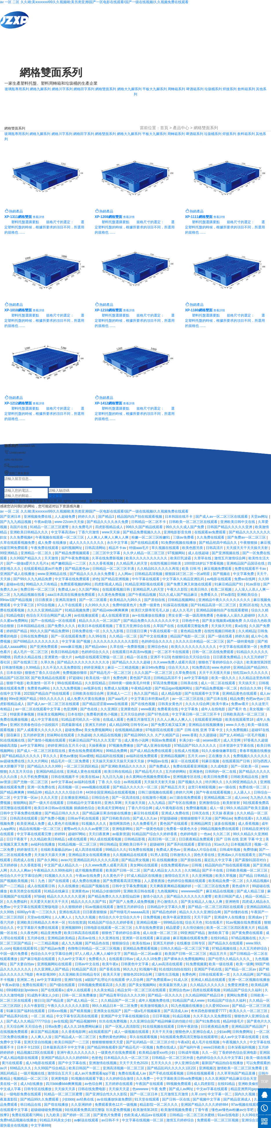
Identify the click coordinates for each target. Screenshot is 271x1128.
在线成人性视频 (186, 751)
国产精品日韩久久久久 (62, 813)
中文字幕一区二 (220, 1094)
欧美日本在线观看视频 (95, 626)
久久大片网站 (38, 761)
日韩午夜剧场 (188, 1027)
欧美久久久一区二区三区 (248, 1011)
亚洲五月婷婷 (96, 725)
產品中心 (181, 127)
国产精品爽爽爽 (12, 792)
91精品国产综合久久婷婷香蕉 (155, 834)
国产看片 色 (238, 709)
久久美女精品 (104, 990)
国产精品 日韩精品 (254, 876)
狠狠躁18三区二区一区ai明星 (188, 574)
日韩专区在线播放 (38, 1089)
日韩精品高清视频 (149, 574)
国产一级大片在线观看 (47, 803)
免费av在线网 (245, 579)
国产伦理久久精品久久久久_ (230, 959)
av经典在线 (85, 1099)
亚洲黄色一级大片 (58, 657)
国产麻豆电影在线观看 (38, 959)
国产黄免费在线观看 (248, 933)
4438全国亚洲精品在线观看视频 (111, 792)
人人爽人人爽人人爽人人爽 (108, 537)
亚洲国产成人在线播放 (18, 574)
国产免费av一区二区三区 (247, 537)
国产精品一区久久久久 (165, 995)
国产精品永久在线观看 (226, 943)
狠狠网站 (20, 803)
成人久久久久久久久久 (87, 543)
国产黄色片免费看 (107, 1115)
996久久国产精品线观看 (145, 527)
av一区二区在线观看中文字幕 (38, 709)
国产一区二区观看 (93, 600)
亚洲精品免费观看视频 (140, 948)
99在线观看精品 (70, 683)
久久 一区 (209, 1053)
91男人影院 (159, 855)
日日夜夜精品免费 (215, 1027)
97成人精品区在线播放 (145, 876)
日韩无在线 (201, 813)
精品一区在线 (137, 657)
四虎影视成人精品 (108, 584)
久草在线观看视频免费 (18, 543)
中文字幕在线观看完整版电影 (36, 907)
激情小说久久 (153, 896)
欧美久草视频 (226, 876)
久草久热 (48, 662)
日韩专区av (139, 725)
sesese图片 (211, 740)
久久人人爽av (21, 870)
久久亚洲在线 (109, 938)
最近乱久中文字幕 (218, 860)
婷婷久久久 (87, 517)
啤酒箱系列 (195, 89)
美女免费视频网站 (98, 730)
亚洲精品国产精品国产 (249, 1027)
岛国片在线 (19, 527)
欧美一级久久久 (224, 678)
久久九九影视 (113, 631)
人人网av (125, 574)
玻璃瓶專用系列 (17, 89)
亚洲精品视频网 (173, 756)
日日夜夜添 (44, 600)
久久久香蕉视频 (101, 563)
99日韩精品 (108, 844)
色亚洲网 (70, 709)
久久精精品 (247, 631)
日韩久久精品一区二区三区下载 (185, 948)
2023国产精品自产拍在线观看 (47, 693)
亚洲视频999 (71, 928)
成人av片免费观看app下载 (95, 1073)
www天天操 (111, 532)
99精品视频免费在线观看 (220, 829)
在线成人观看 (113, 720)
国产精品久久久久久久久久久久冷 (83, 662)
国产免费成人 (160, 766)
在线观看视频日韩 (116, 589)
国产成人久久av (145, 818)
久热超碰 (84, 735)
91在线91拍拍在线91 (175, 969)
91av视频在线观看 (99, 907)
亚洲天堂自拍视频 (38, 1042)
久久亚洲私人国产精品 (52, 969)
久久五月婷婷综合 (253, 948)
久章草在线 (203, 558)
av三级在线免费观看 (185, 798)
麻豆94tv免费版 (154, 667)
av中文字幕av (61, 782)
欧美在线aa (90, 777)
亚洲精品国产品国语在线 (245, 563)
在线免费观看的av (175, 865)
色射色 (96, 1058)
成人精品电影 (172, 693)
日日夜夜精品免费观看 (196, 839)
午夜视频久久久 (235, 1042)
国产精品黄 (55, 1000)
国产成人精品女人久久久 (162, 870)
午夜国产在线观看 (150, 1084)
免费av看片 (240, 704)
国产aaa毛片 (118, 699)
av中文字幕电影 (196, 678)
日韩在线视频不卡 (65, 777)
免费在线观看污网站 (28, 1115)
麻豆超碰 (163, 938)
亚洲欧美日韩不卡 (133, 844)
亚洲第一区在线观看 (138, 938)
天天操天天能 (135, 803)
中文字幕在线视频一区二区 (143, 1120)
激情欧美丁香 (219, 933)
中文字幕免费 (244, 574)
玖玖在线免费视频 (113, 1021)
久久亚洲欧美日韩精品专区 (79, 974)
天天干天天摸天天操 (215, 673)
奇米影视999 (46, 974)
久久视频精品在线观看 (130, 855)
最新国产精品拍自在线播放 (223, 1063)
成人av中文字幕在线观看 (240, 1037)
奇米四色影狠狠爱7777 (209, 1011)
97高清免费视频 (166, 683)
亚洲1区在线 (249, 605)
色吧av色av (255, 699)
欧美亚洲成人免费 (31, 824)
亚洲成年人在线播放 (230, 917)
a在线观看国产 (100, 1032)
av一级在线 (228, 787)
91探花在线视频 (176, 605)
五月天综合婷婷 (133, 714)
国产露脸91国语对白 (251, 860)
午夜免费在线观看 (45, 548)
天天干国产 (203, 917)
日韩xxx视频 (58, 1011)
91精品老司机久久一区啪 (81, 720)
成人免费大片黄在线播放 (86, 699)
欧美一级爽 (244, 964)
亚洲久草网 (113, 803)
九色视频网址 (168, 891)
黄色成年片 (241, 886)
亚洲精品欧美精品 (61, 938)
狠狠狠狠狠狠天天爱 (108, 1042)
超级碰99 (157, 844)
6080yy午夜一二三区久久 (37, 912)
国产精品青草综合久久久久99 (122, 995)
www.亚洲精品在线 (53, 574)
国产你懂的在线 (236, 912)
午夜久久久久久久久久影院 (68, 1006)
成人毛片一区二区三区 (31, 652)
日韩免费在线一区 (86, 631)
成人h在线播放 (32, 1084)
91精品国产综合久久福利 (243, 990)
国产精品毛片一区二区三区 (111, 673)
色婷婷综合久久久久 (157, 641)
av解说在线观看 (87, 1120)
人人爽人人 (63, 917)
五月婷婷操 (9, 865)
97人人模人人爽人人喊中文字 (98, 954)
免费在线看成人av (132, 1073)
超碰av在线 (15, 584)
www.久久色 (236, 725)
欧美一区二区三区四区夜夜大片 (231, 928)
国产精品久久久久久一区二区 (136, 787)
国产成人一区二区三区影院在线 (41, 751)
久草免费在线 (186, 673)
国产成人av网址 (181, 1089)
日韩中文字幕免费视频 (130, 886)
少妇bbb (68, 1099)
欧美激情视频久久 (154, 1006)
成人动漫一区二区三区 (160, 933)
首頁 (164, 127)
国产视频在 (222, 574)
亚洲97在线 (73, 980)
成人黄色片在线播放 (63, 824)
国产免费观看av (159, 980)
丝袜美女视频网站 (51, 714)
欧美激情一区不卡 (41, 683)
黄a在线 (241, 626)
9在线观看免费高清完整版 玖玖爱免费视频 (98, 1110)
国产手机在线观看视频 (166, 1073)
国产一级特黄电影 (241, 641)
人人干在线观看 (70, 605)
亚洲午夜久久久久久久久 (76, 1053)
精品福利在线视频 (110, 756)
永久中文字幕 (118, 543)
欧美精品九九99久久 (126, 600)
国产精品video (96, 647)
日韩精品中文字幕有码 (84, 803)
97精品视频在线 (244, 938)
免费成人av (67, 589)
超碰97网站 (77, 834)
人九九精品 (157, 803)
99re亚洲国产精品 (23, 699)
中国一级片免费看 (14, 954)
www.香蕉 (189, 735)
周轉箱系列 (176, 89)
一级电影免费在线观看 (24, 1094)
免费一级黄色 (150, 605)
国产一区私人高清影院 (123, 1027)
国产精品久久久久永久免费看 (92, 574)
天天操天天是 (119, 1089)
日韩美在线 (189, 683)
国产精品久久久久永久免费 (108, 522)
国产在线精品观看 (145, 543)
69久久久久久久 (52, 699)
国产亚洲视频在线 (226, 553)
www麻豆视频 (72, 647)
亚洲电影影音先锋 (178, 532)
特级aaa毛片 (139, 548)
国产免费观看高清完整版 (122, 881)
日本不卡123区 (29, 1047)
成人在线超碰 (199, 553)
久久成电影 (219, 766)
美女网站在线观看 (144, 865)
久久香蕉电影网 (74, 1032)
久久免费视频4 (22, 537)
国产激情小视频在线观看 (47, 740)
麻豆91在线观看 (146, 813)
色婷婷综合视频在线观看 (186, 881)
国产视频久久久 (190, 782)
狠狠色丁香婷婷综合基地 (121, 933)
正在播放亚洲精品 (75, 798)
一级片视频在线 (32, 1073)
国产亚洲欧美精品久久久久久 (124, 766)
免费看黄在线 (168, 709)
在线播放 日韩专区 (191, 943)
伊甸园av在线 (158, 761)
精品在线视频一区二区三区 (40, 829)
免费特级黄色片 (125, 605)
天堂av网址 (260, 517)
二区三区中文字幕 (106, 553)
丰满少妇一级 (190, 740)
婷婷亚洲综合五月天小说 (67, 746)
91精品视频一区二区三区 (78, 844)
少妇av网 (223, 1032)
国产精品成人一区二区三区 (75, 1037)
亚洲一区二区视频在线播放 (249, 980)
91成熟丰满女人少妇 (43, 995)
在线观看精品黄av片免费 (43, 569)
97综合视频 (46, 605)
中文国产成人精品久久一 (63, 865)
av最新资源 (121, 834)
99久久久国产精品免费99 (50, 631)
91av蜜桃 (86, 756)
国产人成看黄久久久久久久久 (40, 730)
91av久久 (221, 844)
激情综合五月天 (177, 876)
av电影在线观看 (219, 579)
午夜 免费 (159, 1089)
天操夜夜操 (98, 746)
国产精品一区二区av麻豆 (143, 954)
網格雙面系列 (105, 89)
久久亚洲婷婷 (82, 1105)
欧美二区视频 (221, 589)
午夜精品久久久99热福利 (53, 870)
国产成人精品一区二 (83, 1000)
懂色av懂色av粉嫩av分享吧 (232, 1110)
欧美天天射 (112, 974)
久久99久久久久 (98, 605)
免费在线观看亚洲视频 (190, 766)
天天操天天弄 (65, 1089)
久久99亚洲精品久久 (242, 782)
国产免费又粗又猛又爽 (168, 725)
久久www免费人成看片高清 (174, 662)
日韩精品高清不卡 (167, 678)
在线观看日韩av (121, 959)
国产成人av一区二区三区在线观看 (222, 517)
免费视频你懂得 (75, 673)
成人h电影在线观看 (40, 1063)
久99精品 (33, 667)
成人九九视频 (72, 943)
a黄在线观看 (77, 839)
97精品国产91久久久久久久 (195, 746)
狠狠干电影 (15, 683)
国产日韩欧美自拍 (116, 818)
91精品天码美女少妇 (55, 1120)
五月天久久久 (162, 1063)
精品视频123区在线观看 (36, 1053)
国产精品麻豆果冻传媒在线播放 (107, 813)
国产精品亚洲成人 (237, 1099)
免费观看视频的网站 (76, 584)
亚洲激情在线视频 (103, 1063)
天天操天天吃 (222, 626)
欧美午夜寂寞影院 (177, 917)
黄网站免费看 (237, 995)
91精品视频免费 (78, 610)
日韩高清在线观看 (24, 818)
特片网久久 (214, 782)
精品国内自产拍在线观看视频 (140, 517)
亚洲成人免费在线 (175, 813)
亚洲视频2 (207, 1068)
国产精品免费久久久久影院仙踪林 (114, 896)
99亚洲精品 (9, 553)
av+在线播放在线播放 (149, 615)
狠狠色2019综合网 (138, 974)
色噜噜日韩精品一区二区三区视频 (94, 948)
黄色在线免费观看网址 (86, 751)
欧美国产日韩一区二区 (123, 870)
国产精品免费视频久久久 (142, 532)
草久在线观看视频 (143, 1037)
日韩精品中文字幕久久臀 (166, 907)
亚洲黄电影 (60, 1079)
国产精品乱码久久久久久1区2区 (172, 1068)
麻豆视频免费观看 (218, 569)
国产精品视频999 (83, 1021)
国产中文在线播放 (154, 636)
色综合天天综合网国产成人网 (49, 615)
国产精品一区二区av (241, 969)
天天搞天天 (247, 683)
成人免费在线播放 (86, 881)
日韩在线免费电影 (34, 636)
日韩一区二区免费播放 (79, 995)
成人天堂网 (232, 740)
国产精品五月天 (173, 787)
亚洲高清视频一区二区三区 (124, 1068)
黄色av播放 (68, 756)
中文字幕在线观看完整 (34, 834)
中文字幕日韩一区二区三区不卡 (196, 714)
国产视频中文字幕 (207, 1099)
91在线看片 (214, 922)
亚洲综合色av (180, 990)
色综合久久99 (251, 688)
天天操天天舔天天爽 (50, 855)
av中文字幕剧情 (50, 980)
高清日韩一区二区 (162, 839)
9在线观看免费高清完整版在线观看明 (189, 1037)
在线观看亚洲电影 (209, 720)
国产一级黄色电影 (150, 829)
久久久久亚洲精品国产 (45, 610)
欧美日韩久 (200, 589)
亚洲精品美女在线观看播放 (89, 855)
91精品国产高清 (85, 969)
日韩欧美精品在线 (244, 777)
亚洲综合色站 (158, 647)
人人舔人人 (242, 792)
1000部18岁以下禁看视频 (204, 563)
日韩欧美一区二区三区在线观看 (193, 522)
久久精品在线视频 (107, 735)
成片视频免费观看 (89, 870)
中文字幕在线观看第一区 (238, 647)
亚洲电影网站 (123, 829)
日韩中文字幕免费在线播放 (21, 813)
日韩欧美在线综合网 (88, 693)
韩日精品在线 (31, 1105)
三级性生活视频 (167, 974)
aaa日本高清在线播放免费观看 (71, 595)
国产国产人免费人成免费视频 (132, 902)
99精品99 (35, 792)
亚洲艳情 (232, 902)
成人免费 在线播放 (52, 543)
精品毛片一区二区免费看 (70, 761)
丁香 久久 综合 (110, 782)
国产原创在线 (155, 600)
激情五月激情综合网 (230, 558)
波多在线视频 (225, 824)
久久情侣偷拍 (193, 928)
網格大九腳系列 (129, 89)
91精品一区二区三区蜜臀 (50, 527)
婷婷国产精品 (17, 631)
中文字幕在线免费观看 (72, 579)
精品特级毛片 (234, 1021)
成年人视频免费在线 (154, 1000)
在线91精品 (219, 938)
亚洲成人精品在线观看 (208, 980)
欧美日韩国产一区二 (85, 1068)
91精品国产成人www (189, 1000)
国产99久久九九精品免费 (33, 579)
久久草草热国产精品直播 (236, 1073)
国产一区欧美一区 (245, 766)
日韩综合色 (100, 798)
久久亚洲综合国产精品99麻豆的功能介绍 (162, 1021)
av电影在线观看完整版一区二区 (100, 657)
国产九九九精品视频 (16, 522)
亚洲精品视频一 (149, 922)
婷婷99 (60, 834)
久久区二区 (222, 834)
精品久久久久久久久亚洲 (66, 896)
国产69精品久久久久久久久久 (36, 641)
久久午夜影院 (34, 1006)
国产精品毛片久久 (149, 772)
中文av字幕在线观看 (212, 1089)
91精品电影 (15, 615)
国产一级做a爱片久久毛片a (28, 563)
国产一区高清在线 (126, 798)
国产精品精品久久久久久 (21, 756)
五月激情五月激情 (174, 1094)
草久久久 (50, 756)
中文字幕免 (190, 709)
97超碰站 (76, 678)
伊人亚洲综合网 (187, 1063)
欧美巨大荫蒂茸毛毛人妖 (150, 610)
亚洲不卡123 (160, 657)
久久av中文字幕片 (72, 959)
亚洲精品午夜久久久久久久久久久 (224, 600)
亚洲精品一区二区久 (37, 553)
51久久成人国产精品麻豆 (179, 595)
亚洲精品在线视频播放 (206, 725)
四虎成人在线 (24, 860)
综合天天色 (194, 922)
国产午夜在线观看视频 (213, 792)
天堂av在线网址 (40, 917)
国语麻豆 (13, 735)
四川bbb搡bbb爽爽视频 (64, 1084)
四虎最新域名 (72, 725)
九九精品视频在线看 (29, 595)
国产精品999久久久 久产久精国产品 (152, 735)
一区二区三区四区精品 (81, 766)
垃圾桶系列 (213, 89)
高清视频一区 (69, 787)
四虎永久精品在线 (28, 657)
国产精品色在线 (97, 943)
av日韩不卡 (110, 1120)
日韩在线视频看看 (200, 1073)
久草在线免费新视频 (108, 558)
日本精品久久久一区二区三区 (127, 1058)
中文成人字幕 (11, 1089)
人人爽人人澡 (41, 1037)
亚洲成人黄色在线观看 (84, 772)
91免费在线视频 (141, 850)
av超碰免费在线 (12, 761)
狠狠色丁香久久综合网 (43, 673)
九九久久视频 (85, 917)
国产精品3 (106, 517)
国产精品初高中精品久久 (218, 543)
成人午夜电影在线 (169, 808)
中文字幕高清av (63, 532)
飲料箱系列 (246, 89)
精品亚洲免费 (51, 933)
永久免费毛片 (82, 527)
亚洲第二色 (26, 980)
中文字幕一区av (26, 798)
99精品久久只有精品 (42, 584)
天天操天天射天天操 (160, 782)
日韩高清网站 (96, 548)
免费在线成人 (167, 1047)
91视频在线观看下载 (87, 1079)
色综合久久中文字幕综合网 (21, 876)
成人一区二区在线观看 (218, 683)
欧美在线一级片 (98, 678)
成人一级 (217, 808)
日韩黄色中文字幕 (135, 964)
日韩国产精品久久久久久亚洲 (230, 527)
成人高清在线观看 (89, 850)
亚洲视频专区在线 (187, 777)
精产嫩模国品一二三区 (69, 563)
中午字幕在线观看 (146, 579)
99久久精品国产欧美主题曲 (248, 808)
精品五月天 (218, 954)
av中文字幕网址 (33, 746)
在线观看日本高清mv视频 (132, 652)
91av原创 (253, 584)
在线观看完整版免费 (193, 626)
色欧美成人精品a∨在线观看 (146, 1115)
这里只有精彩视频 (202, 787)
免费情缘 (250, 850)
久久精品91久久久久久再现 (158, 569)
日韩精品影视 (135, 839)
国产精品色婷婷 (164, 912)
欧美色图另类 (193, 548)
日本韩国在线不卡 (179, 517)
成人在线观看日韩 (41, 886)
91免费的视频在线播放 (179, 543)
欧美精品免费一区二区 (226, 881)
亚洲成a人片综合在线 (200, 850)
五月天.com (197, 756)
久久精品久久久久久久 (208, 985)
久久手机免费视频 (34, 777)
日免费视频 (152, 917)
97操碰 (39, 896)
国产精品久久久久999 (44, 766)
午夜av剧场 (43, 522)
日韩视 (197, 865)
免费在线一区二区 (253, 787)
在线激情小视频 (154, 798)
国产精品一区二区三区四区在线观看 (216, 907)
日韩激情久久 (181, 855)
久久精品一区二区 (123, 636)
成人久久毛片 (183, 610)
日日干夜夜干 (17, 839)
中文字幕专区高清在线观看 (77, 1016)
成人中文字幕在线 (45, 720)
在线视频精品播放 (129, 730)
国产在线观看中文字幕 (202, 693)
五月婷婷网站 (176, 772)
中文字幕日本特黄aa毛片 (150, 699)
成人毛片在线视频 (206, 1042)
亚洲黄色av (81, 891)
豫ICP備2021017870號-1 (108, 501)
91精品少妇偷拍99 (106, 891)
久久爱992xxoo (217, 1006)
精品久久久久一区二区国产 (100, 621)
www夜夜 (148, 709)
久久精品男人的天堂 (132, 563)
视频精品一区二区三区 (31, 1079)
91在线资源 (77, 922)
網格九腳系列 (40, 89)
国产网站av (223, 818)
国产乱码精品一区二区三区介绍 (150, 1042)
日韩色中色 (191, 621)
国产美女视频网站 (143, 985)
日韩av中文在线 (87, 964)
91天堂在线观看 (147, 1099)
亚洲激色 (196, 772)
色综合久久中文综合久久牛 (119, 917)
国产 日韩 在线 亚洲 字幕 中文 (200, 730)
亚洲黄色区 (129, 709)
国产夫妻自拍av (22, 964)
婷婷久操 (242, 636)
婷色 (95, 579)
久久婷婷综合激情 (120, 1079)
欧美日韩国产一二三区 (72, 1042)
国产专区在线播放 (182, 803)
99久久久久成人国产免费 (185, 527)
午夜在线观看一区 (164, 631)
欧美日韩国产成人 (229, 896)
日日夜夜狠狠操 (95, 912)
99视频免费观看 (179, 1084)
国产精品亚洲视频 (115, 579)
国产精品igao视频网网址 (174, 688)
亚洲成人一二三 (119, 693)
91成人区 (181, 980)
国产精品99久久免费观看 (40, 1099)
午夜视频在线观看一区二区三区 (60, 537)
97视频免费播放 (122, 746)
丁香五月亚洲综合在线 (133, 626)
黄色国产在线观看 (174, 824)
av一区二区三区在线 (188, 699)
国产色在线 (89, 709)
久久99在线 (97, 636)
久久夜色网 (29, 933)
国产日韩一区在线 (176, 1099)
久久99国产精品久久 (26, 558)
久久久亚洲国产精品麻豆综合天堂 (231, 1079)
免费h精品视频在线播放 (19, 1120)
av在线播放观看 (86, 615)
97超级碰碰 (169, 818)
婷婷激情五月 (28, 850)
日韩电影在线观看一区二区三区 (108, 928)
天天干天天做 (162, 1032)
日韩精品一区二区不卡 (149, 522)
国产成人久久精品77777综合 (29, 1021)
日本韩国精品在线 (31, 626)
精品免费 (237, 699)
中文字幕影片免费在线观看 (38, 928)
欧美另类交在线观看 (26, 891)
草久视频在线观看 (165, 548)
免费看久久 (209, 595)
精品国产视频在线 (95, 886)
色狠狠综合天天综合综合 (191, 657)
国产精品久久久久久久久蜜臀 (189, 896)
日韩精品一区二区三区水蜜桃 (192, 1115)
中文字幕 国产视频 (76, 641)
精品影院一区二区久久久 (159, 1105)
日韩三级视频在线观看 (156, 792)
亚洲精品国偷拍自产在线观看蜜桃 (222, 610)
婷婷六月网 (184, 792)
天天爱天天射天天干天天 (49, 902)
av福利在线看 (85, 782)
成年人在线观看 (78, 990)
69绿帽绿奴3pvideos (22, 990)
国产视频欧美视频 (14, 881)
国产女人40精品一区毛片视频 (242, 735)
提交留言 (56, 496)
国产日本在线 (217, 699)
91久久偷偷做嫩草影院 (220, 751)
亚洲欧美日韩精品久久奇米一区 (41, 922)
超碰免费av (74, 730)
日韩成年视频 (230, 850)
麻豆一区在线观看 (185, 761)
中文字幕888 (40, 1125)
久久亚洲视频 (202, 876)
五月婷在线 (36, 938)
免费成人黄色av (169, 850)
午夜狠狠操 (249, 543)
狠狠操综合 (121, 943)
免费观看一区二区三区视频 (218, 1120)
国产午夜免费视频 (75, 558)
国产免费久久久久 (61, 626)
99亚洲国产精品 (193, 933)
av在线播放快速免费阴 (115, 1099)
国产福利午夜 (190, 1047)
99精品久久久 (116, 850)
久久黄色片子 (113, 876)
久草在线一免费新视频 (127, 647)
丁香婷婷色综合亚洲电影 (238, 1053)
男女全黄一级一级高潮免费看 (191, 615)
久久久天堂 (50, 798)
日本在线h (14, 673)
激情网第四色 (120, 824)
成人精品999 (119, 725)
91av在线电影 (228, 1115)
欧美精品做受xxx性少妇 (157, 1053)
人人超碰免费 (65, 517)
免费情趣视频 (197, 808)
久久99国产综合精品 (50, 1068)
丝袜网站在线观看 (61, 735)
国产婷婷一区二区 (77, 1115)
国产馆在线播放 (56, 1105)
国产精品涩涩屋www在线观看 (105, 704)
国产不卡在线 (213, 870)
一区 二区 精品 (42, 1016)
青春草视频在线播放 (255, 751)
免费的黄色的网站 (113, 1037)
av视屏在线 (92, 688)
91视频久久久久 (94, 824)
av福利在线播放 (43, 844)
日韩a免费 (53, 1027)
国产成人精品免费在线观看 (151, 751)
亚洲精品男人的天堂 (149, 589)
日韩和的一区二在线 (221, 772)
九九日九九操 (113, 777)
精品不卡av (118, 548)
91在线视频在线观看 (158, 1027)
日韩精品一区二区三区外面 (173, 1058)
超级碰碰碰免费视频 (47, 1110)
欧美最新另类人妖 (173, 985)
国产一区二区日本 (144, 1094)
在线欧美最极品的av (57, 850)
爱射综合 (204, 844)
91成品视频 (182, 1016)
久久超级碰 (208, 735)
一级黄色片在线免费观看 (117, 1053)
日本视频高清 (241, 844)
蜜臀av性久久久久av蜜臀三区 (87, 829)
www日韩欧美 (214, 1047)
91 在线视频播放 (165, 860)
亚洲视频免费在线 (38, 517)
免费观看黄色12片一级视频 (116, 1105)
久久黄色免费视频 (112, 595)
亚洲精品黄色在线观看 (240, 693)
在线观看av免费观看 (210, 532)
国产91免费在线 (208, 1021)
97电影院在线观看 (160, 730)
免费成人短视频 (116, 688)
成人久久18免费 (149, 959)
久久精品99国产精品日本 (205, 995)
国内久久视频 (245, 1094)
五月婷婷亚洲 (34, 735)
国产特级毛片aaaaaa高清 (130, 912)
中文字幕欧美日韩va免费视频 (179, 1079)
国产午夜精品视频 (142, 595)
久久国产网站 (89, 589)
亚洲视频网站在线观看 (55, 964)
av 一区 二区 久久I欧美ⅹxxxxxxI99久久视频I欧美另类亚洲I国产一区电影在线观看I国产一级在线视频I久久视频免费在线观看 (94, 2)
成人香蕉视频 (249, 824)
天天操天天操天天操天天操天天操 (118, 761)
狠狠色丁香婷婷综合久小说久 (221, 662)
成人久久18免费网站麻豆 (83, 1027)
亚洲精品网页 (201, 824)
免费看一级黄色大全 (182, 829)
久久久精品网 (243, 974)
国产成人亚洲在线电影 (154, 746)
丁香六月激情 (89, 532)
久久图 (121, 985)
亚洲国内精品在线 (50, 772)
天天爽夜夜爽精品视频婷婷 (171, 886)
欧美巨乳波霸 (181, 558)
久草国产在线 (164, 626)
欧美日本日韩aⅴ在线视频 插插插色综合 (65, 808)
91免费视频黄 (196, 964)
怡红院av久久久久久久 (251, 673)
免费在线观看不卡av (251, 569)
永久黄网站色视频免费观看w (148, 777)
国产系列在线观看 (181, 844)
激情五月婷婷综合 (130, 907)
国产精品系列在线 (14, 1016)
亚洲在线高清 (70, 912)
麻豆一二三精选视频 (123, 667)
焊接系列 (230, 89)
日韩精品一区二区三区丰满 (113, 569)
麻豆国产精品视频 (45, 1032)
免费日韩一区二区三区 (38, 589)
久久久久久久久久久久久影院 (116, 641)
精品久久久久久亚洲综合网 (200, 912)
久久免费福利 (17, 902)
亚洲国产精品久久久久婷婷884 (65, 1058)
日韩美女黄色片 (170, 704)
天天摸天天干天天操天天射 (247, 548)
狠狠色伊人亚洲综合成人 (194, 1032)
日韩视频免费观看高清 (95, 985)
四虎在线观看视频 (207, 990)
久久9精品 (192, 870)
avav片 (66, 860)
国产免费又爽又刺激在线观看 (189, 584)
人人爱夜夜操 (155, 881)
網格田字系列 (84, 89)
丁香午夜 (202, 1110)
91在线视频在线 (13, 740)
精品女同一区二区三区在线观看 (142, 990)
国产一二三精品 (12, 886)
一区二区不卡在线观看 (172, 652)
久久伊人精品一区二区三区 (144, 553)
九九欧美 (53, 1115)
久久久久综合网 (197, 704)
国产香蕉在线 (110, 969)
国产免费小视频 (53, 818)
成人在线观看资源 (115, 615)
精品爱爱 (173, 928)
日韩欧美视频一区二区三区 (247, 870)
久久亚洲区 (109, 709)
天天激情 (51, 558)
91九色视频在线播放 (187, 1006)
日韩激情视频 (12, 667)
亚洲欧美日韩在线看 (139, 891)
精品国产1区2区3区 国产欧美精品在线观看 (33, 678)
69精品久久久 (21, 1068)
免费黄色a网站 (39, 688)
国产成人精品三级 (251, 891)
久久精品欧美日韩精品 (48, 839)
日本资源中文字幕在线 (237, 746)
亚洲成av (255, 917)
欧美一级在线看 (221, 964)
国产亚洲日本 (11, 517)
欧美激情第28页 (258, 662)
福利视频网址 (72, 548)
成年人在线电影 (213, 709)
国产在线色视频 (143, 704)
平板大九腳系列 (154, 89)
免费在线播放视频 (14, 720)
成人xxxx (241, 798)
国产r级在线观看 (63, 985)
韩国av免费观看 (164, 740)
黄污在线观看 (12, 1063)
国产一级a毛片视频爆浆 (143, 1011)
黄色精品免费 (191, 631)
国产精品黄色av (77, 569)
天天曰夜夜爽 (99, 834)
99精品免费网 (117, 751)
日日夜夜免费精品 (227, 657)
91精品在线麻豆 (57, 891)
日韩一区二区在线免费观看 (213, 652)
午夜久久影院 (177, 589)
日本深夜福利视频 (242, 1047)
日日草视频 (161, 1016)
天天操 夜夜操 (223, 813)
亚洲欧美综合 (248, 595)
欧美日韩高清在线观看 (82, 933)
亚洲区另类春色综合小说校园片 (34, 725)
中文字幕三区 (24, 605)
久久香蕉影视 (31, 865)
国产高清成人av (176, 1011)
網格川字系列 (62, 89)
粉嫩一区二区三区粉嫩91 (151, 537)
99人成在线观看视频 (106, 839)
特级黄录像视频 (22, 714)
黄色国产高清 (140, 678)
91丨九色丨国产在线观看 (50, 881)
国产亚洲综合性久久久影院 (106, 1094)
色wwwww (140, 1089)
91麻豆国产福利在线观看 (26, 1011)
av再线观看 (133, 782)
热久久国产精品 (146, 693)
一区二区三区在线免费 (212, 886)
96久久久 (130, 969)
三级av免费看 (184, 537)
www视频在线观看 (96, 787)
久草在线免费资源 (149, 928)
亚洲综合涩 (250, 1120)
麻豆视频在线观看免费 (190, 938)
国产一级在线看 (220, 636)
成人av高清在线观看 (167, 964)
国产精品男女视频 (135, 860)
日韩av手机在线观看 (83, 818)
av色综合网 (94, 1084)
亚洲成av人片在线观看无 (237, 855)
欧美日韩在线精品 (118, 772)
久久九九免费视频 (67, 688)
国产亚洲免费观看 (44, 647)
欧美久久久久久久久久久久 (147, 558)
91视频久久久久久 (59, 876)
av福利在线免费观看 (142, 756)
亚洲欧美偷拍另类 (252, 1084)
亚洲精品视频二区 (218, 798)
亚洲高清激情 (66, 600)
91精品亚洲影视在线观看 (145, 584)
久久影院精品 (96, 683)
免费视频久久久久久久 (251, 756)
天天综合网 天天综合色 (24, 1027)
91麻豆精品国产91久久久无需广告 (95, 740)
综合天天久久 (179, 667)
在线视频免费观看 (14, 1032)
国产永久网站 (48, 860)
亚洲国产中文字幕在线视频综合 (125, 1016)
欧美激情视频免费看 (177, 1110)
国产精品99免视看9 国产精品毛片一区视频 (120, 1047)
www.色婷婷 (221, 667)
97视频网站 (176, 553)
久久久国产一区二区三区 (153, 673)
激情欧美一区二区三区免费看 (240, 1068)
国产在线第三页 (26, 662)
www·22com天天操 (69, 522)
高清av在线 (87, 938)
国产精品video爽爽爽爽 (110, 610)
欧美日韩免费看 (216, 777)
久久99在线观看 (255, 1115)
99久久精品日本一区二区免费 (115, 1006)
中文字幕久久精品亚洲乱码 (183, 579)
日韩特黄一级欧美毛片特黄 (129, 683)
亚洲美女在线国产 (108, 1011)
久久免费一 (145, 1079)
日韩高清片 (215, 548)
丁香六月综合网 (140, 808)
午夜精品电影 (142, 688)
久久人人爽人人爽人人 (175, 720)
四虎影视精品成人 (109, 527)
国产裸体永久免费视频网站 (185, 959)
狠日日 (39, 1000)
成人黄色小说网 (136, 740)
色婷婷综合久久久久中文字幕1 (220, 1058)
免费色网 (120, 678)
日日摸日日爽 (137, 631)
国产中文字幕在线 (72, 1063)
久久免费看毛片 (145, 824)
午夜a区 (183, 1042)
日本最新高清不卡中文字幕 (64, 1047)
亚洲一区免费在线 (41, 787)
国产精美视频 (80, 1011)
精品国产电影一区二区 (188, 636)
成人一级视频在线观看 (132, 1032)
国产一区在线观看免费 (69, 636)
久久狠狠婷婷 (72, 907)
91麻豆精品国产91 (229, 584)
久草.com (198, 1094)
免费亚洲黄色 (238, 985)
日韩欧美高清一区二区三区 (244, 714)
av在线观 (61, 1021)
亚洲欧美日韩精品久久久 (29, 532)
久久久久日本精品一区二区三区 (200, 641)
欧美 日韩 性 (192, 569)
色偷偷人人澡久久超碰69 (236, 615)
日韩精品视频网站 (182, 600)
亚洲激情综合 (210, 803)
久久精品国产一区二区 (118, 1000)
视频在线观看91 (26, 948)
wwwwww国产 (192, 891)
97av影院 (228, 595)
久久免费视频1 (238, 730)
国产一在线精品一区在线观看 (54, 621)
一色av (205, 834)
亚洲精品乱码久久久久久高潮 (96, 860)
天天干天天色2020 (134, 1063)
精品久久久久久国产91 (89, 902)
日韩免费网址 (243, 1032)
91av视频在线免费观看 (244, 922)
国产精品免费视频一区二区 (216, 688)
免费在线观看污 (34, 985)
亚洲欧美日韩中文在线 (238, 522)
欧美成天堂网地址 (112, 808)
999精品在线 (173, 922)
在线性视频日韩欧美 (166, 563)
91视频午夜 (148, 969)
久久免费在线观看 (211, 537)
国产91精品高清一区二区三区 (214, 605)
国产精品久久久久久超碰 (131, 662)
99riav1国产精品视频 (16, 600)
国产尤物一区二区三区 (31, 782)
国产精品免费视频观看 (72, 553)
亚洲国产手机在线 (208, 969)
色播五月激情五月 (141, 720)
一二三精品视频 (46, 943)
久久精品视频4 (258, 881)
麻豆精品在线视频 (220, 891)
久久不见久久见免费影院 (62, 667)
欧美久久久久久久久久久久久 (194, 647)
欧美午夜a (220, 704)
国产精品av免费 (53, 948)
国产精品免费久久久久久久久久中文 (151, 621)
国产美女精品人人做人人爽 (202, 902)
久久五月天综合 (21, 772)
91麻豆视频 (211, 761)
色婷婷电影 (189, 834)
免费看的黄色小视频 (102, 714)
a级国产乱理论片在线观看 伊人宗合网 (114, 980)
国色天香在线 (204, 855)
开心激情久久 (168, 902)
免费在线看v (244, 818)
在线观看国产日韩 (236, 761)
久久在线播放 (69, 886)
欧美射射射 (232, 803)
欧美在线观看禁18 (239, 720)
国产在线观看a (53, 990)
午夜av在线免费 (88, 876)
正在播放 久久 (219, 756)
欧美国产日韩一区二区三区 (186, 954)
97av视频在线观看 (245, 1105)
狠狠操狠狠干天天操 (196, 818)
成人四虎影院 (204, 1084)
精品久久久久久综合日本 (64, 792)
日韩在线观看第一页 (215, 974)
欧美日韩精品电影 (65, 652)
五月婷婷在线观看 (119, 1084)
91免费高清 (201, 667)
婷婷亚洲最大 (94, 667)
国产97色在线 (158, 714)
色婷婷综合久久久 (95, 652)
